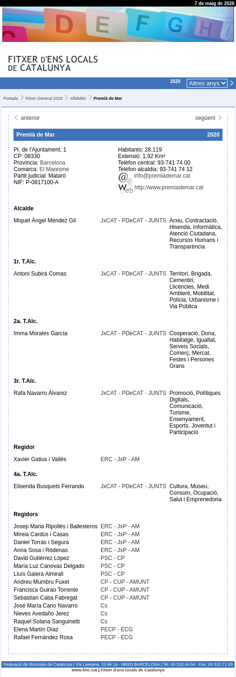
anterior (26, 118)
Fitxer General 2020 (44, 98)
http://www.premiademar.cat (160, 187)
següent (209, 118)
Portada (10, 98)
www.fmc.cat (84, 670)
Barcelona (52, 162)
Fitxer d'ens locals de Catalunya (132, 670)
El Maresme (54, 169)
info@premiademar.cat (154, 176)
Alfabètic (78, 98)
